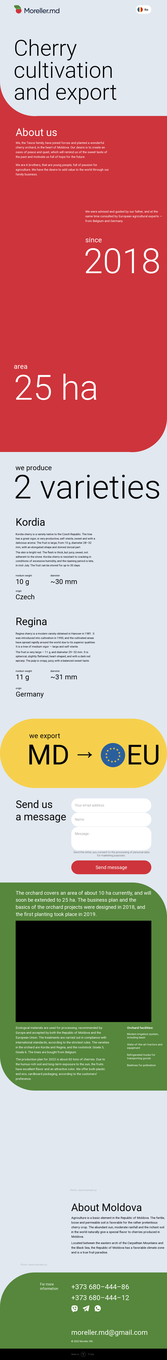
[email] (111, 805)
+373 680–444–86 (100, 1287)
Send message (111, 867)
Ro (146, 10)
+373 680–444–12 (100, 1298)
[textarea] (111, 838)
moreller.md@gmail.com (109, 1332)
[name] (111, 819)
